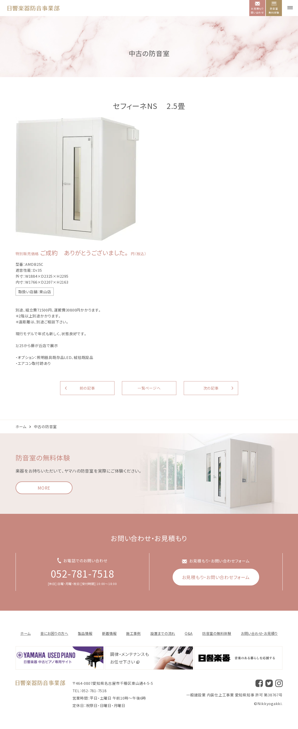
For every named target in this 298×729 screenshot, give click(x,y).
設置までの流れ (162, 633)
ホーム (21, 426)
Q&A (189, 633)
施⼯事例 (133, 633)
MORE (44, 488)
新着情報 (109, 633)
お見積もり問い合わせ (257, 8)
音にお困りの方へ (54, 633)
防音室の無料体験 (216, 633)
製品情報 (85, 633)
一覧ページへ (149, 388)
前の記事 (87, 388)
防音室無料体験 (274, 8)
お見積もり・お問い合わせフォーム (216, 577)
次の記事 (211, 388)
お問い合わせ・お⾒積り (259, 633)
